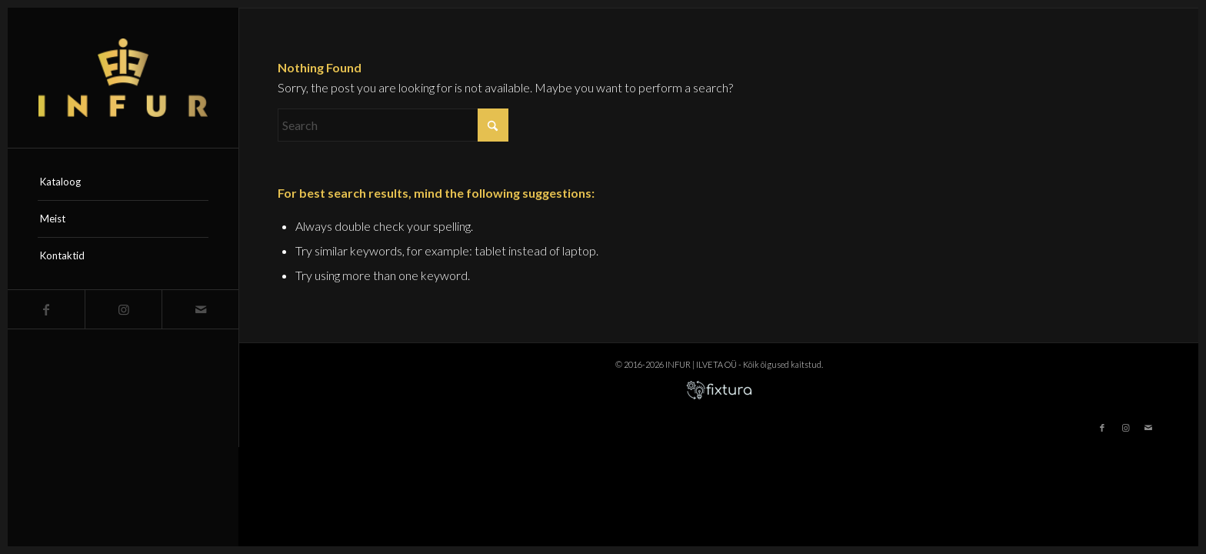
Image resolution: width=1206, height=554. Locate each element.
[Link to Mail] (200, 309)
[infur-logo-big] (123, 77)
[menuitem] (123, 182)
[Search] (393, 125)
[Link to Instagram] (123, 309)
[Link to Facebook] (46, 309)
